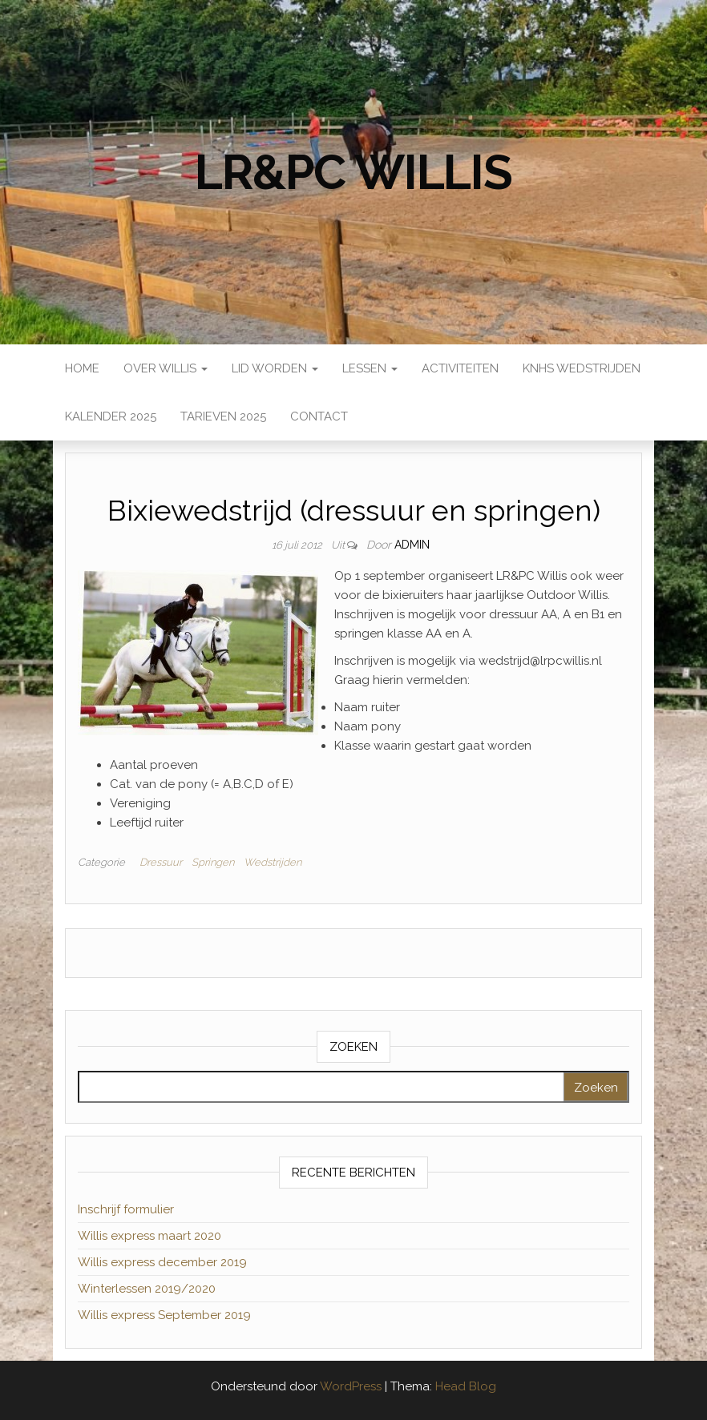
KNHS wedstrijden (581, 368)
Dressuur (160, 862)
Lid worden (275, 368)
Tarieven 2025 (223, 416)
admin (412, 544)
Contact (319, 416)
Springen (213, 862)
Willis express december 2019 (162, 1262)
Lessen (370, 368)
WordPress (351, 1386)
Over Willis (165, 368)
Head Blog (465, 1386)
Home (82, 368)
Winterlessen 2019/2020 (147, 1288)
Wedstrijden (272, 862)
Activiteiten (460, 368)
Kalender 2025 (110, 416)
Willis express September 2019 (164, 1315)
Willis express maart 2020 (149, 1236)
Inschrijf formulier (126, 1209)
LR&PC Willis (353, 172)
